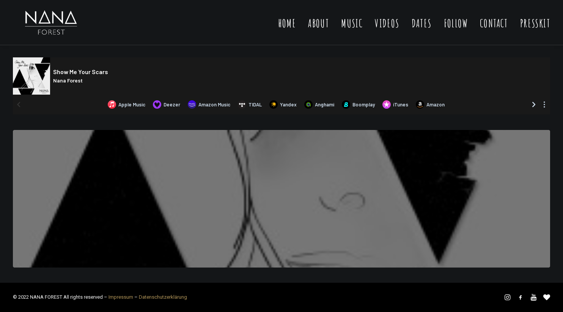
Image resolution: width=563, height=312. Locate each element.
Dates (422, 30)
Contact (494, 30)
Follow (456, 30)
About (318, 30)
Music (352, 30)
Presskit (535, 30)
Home (287, 30)
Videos (387, 30)
